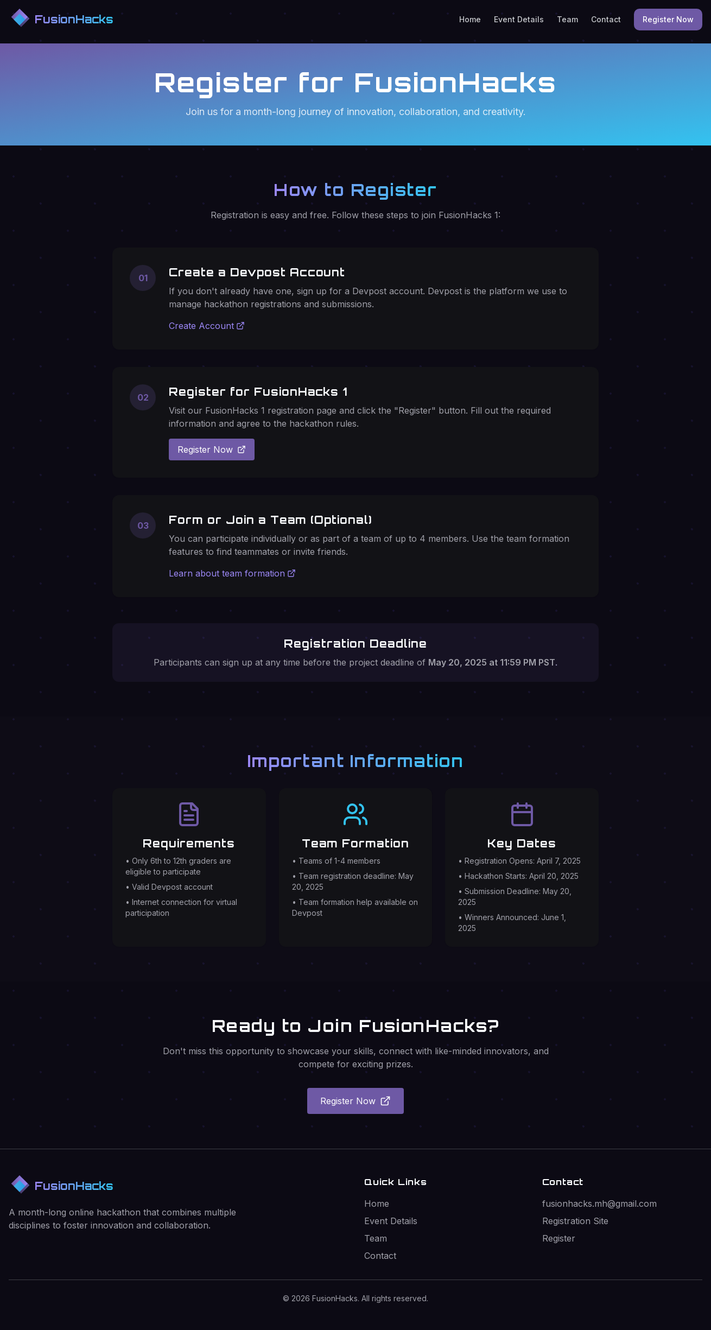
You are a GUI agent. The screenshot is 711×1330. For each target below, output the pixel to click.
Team (567, 19)
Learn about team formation (232, 573)
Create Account (207, 325)
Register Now (668, 19)
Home (470, 19)
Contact (606, 19)
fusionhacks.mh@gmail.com (599, 1203)
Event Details (519, 19)
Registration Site (575, 1220)
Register (558, 1238)
